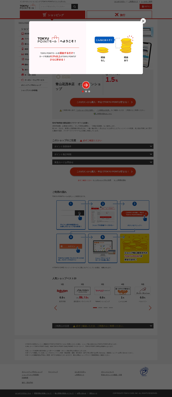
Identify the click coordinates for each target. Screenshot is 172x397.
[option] (86, 47)
